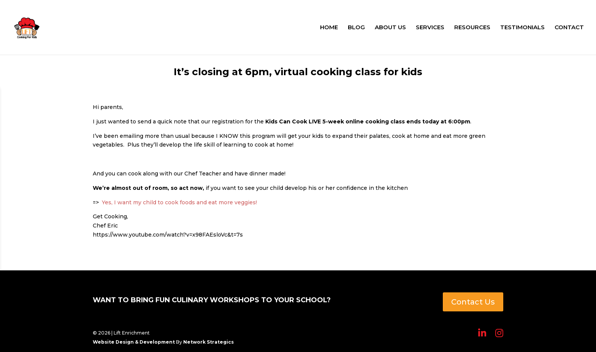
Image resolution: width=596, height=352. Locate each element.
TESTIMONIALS (522, 28)
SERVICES (430, 28)
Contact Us (473, 301)
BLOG (356, 28)
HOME (329, 28)
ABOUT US (390, 28)
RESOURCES (472, 28)
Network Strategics (208, 342)
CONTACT (569, 28)
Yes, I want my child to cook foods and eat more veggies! (181, 202)
